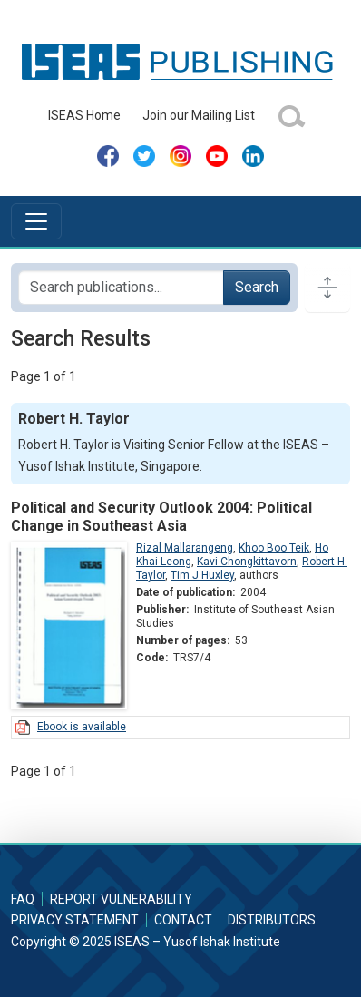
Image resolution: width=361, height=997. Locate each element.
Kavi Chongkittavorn (247, 561)
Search (256, 287)
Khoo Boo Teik (274, 548)
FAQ (22, 899)
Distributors (272, 920)
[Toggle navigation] (36, 221)
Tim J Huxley (202, 575)
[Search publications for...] (121, 287)
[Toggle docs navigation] (327, 287)
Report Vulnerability (121, 899)
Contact (183, 920)
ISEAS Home (84, 115)
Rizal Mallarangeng (184, 548)
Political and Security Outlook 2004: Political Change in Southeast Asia (161, 516)
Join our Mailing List (198, 115)
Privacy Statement (75, 920)
